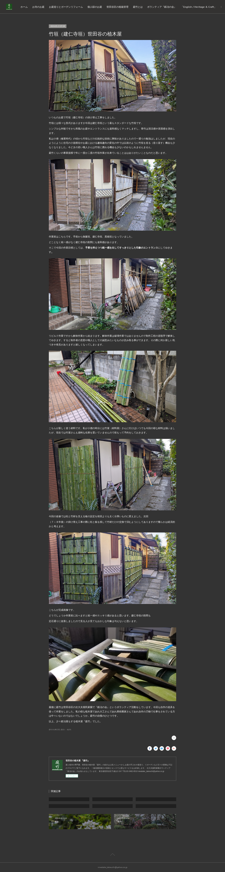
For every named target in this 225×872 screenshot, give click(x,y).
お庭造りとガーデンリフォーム (94, 6)
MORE (212, 6)
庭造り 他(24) (66, 729)
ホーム (52, 6)
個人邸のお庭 (123, 6)
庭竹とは (166, 6)
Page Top (112, 855)
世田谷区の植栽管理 (146, 6)
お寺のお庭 (67, 6)
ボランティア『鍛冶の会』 (190, 6)
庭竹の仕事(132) (54, 729)
